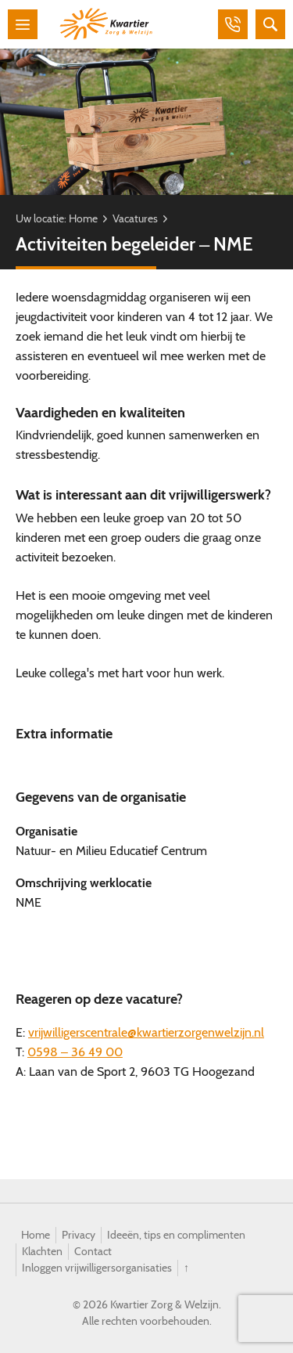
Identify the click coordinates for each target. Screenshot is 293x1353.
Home (83, 218)
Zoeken (270, 24)
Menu (23, 24)
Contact (93, 1251)
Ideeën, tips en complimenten (176, 1235)
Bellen (233, 24)
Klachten (42, 1251)
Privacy (78, 1235)
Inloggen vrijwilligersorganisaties (97, 1268)
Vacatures (135, 218)
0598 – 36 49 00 (75, 1052)
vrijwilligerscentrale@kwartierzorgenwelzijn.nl (146, 1032)
